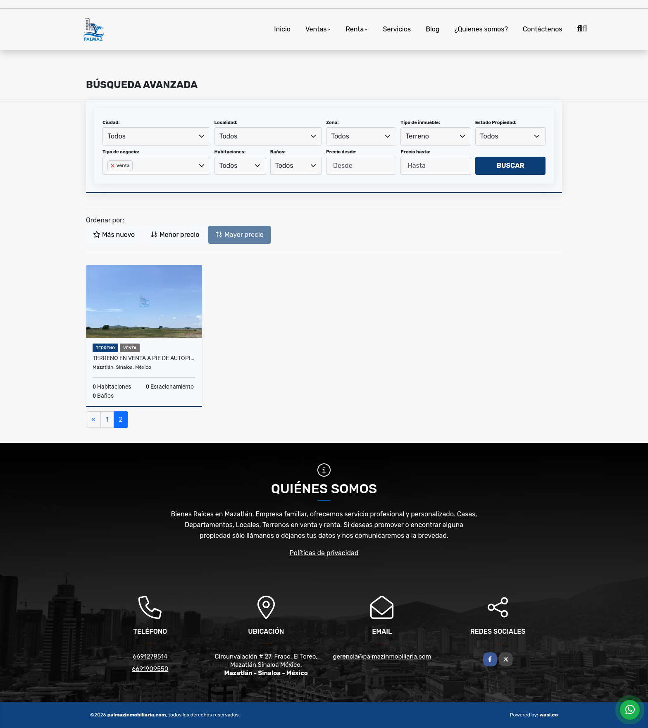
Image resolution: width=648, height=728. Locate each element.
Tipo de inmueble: (420, 122)
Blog (432, 29)
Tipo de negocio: (120, 152)
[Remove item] (113, 166)
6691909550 (150, 669)
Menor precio (174, 235)
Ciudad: (111, 122)
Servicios (397, 29)
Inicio (282, 29)
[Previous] (93, 419)
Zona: (332, 122)
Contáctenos (542, 29)
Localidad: (226, 122)
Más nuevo (114, 235)
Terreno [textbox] (417, 136)
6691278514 (150, 656)
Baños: (278, 152)
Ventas (315, 29)
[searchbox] (109, 179)
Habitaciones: (230, 152)
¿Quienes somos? (481, 29)
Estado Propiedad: (496, 122)
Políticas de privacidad (324, 553)
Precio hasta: (415, 152)
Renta (354, 29)
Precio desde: (341, 152)
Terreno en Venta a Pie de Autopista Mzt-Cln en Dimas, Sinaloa (144, 358)
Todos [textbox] (116, 136)
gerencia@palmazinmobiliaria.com (382, 656)
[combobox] (156, 136)
